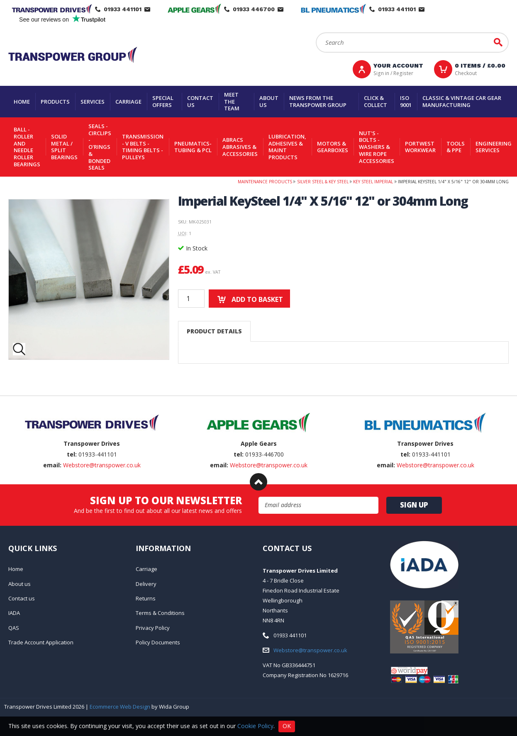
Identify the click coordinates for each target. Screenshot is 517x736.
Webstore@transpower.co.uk (102, 465)
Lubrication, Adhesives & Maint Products (287, 147)
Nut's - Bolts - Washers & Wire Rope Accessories (376, 147)
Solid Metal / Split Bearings (64, 147)
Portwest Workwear (420, 147)
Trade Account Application (40, 642)
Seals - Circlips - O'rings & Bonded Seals (99, 146)
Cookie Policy (255, 725)
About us (268, 101)
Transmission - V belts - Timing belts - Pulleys (142, 147)
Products (55, 101)
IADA (14, 613)
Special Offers (162, 101)
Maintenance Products (265, 182)
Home (22, 101)
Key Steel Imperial (373, 182)
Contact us (200, 101)
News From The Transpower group (317, 101)
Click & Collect (375, 101)
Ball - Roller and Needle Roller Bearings (27, 147)
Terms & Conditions (160, 613)
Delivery (146, 584)
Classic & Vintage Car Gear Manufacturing (461, 101)
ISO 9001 (406, 101)
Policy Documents (158, 642)
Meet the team (231, 101)
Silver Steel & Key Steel (323, 182)
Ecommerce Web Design (120, 706)
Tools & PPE (455, 147)
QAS (13, 628)
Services (92, 101)
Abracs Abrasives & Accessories (240, 146)
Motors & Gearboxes (332, 147)
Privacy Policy (153, 628)
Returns (146, 598)
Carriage (128, 101)
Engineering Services (494, 147)
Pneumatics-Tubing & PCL (193, 147)
